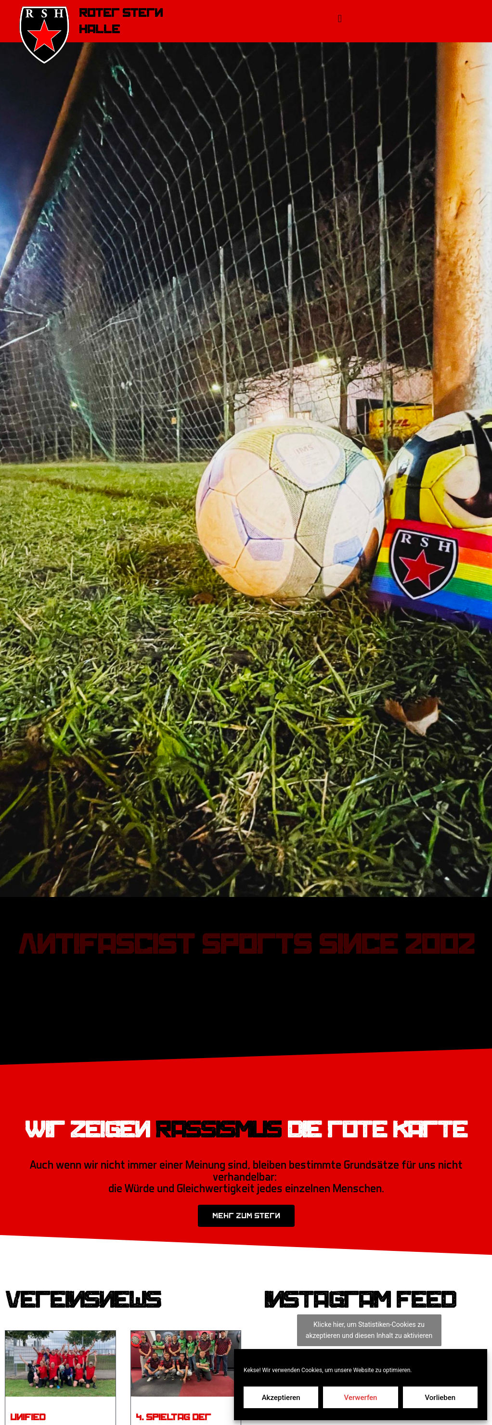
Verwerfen (360, 1397)
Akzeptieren (281, 1397)
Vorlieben (440, 1397)
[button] (339, 18)
